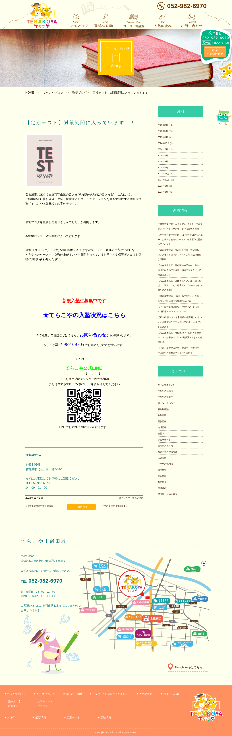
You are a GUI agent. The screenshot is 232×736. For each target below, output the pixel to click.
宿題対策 (162, 458)
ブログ (10, 717)
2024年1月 (163, 167)
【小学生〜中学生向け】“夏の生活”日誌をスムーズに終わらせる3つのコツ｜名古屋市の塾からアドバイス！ (180, 239)
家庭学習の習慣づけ (167, 452)
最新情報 (162, 476)
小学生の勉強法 (165, 464)
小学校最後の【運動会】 (114, 506)
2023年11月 (163, 173)
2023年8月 (163, 192)
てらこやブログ (53, 92)
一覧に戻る (81, 506)
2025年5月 (163, 131)
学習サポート (164, 439)
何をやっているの (166, 403)
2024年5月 (163, 155)
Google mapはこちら (185, 667)
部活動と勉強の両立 (167, 494)
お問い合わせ (170, 694)
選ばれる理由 (72, 694)
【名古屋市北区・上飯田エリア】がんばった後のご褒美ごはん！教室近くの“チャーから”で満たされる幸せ (180, 285)
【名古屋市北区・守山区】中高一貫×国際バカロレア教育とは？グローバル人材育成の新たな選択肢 (180, 255)
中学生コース (45, 705)
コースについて (44, 694)
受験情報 (162, 421)
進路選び (162, 488)
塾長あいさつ (15, 701)
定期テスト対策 (165, 445)
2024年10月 (163, 143)
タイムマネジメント (167, 385)
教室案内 (13, 705)
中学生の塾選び (165, 397)
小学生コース (45, 701)
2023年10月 (163, 179)
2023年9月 (163, 186)
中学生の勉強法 (165, 391)
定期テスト (72, 717)
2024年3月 (163, 161)
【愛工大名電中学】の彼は (40, 506)
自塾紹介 (162, 482)
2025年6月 (163, 125)
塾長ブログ (79, 92)
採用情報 (162, 470)
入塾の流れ (145, 694)
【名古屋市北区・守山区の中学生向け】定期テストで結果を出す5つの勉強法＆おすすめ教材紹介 (180, 337)
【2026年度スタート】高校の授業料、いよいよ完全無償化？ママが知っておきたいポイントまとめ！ (180, 322)
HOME (29, 92)
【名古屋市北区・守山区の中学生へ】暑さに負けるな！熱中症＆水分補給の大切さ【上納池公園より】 (179, 270)
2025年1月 (163, 137)
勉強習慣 (162, 415)
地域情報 (162, 427)
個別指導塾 (163, 409)
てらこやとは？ (15, 694)
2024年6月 (163, 149)
